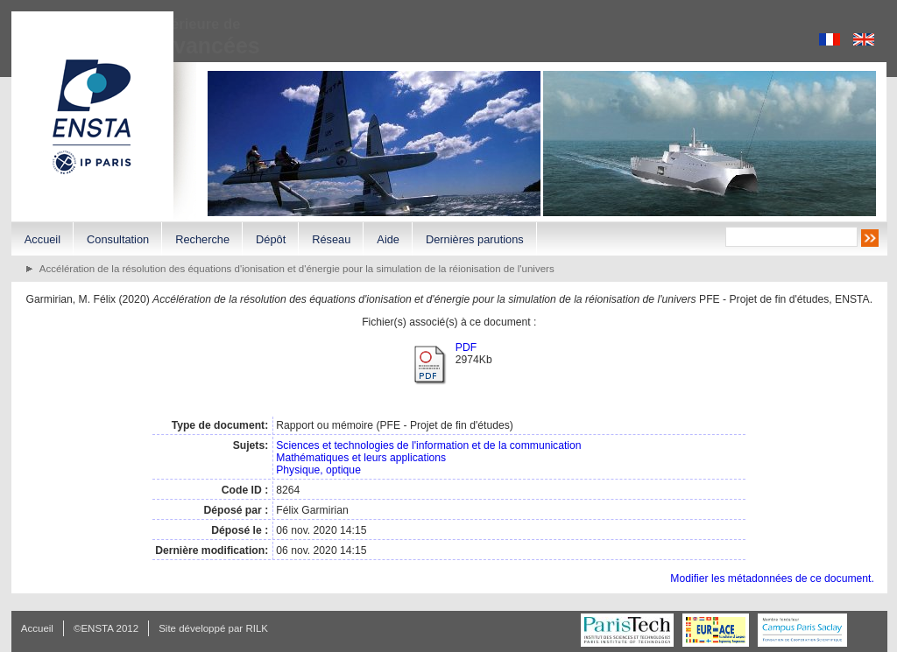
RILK (256, 628)
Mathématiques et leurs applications (361, 458)
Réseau (331, 239)
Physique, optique (318, 470)
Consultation (118, 239)
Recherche (202, 239)
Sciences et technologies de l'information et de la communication (428, 445)
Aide (388, 239)
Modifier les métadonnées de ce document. (771, 578)
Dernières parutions (475, 239)
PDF (466, 347)
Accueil (42, 239)
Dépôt (271, 239)
